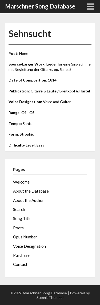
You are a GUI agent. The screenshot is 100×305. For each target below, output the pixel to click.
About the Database (31, 191)
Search (19, 209)
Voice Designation (29, 246)
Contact (20, 264)
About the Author (28, 200)
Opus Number (25, 236)
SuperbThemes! (50, 297)
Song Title (22, 218)
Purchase (21, 255)
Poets (18, 227)
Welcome (21, 182)
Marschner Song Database (40, 6)
